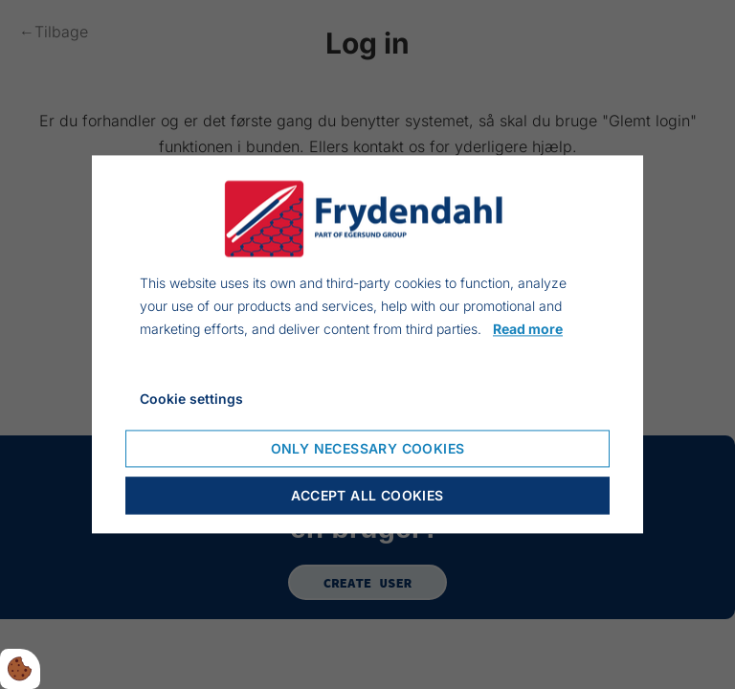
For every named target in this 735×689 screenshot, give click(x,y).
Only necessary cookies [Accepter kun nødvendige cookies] (368, 449)
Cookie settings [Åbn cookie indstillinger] (191, 399)
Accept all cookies (367, 496)
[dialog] (367, 344)
